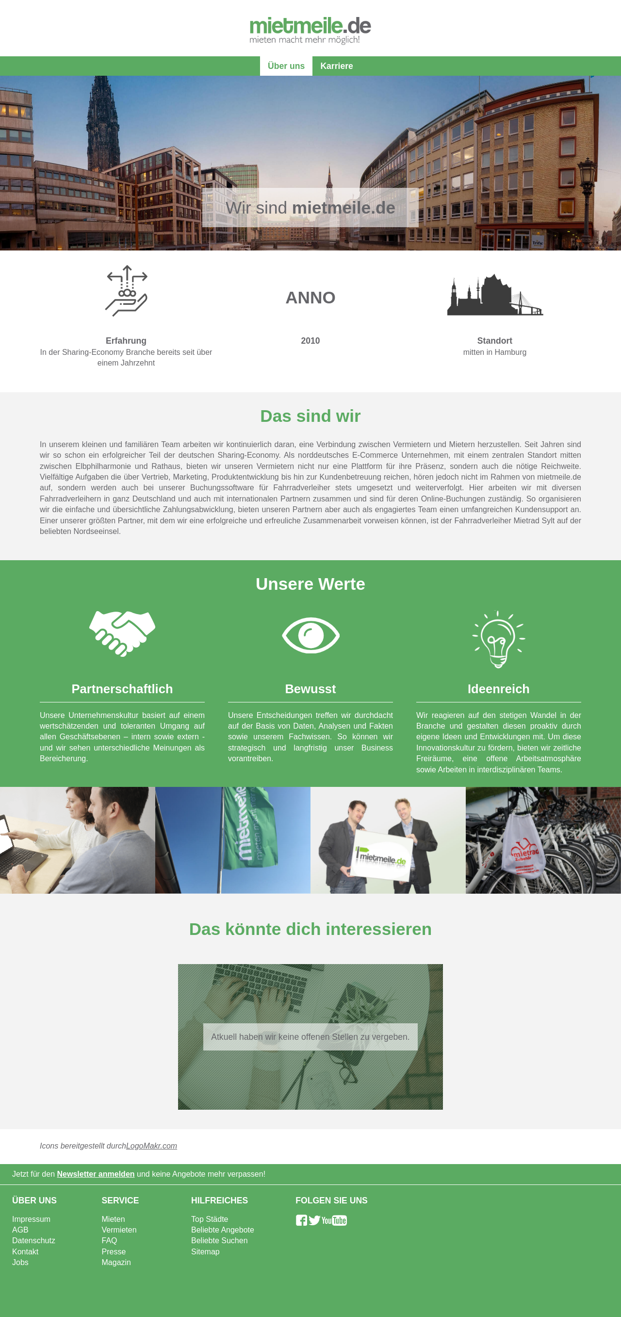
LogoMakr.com (151, 1146)
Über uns (286, 66)
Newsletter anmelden (96, 1174)
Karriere (336, 66)
